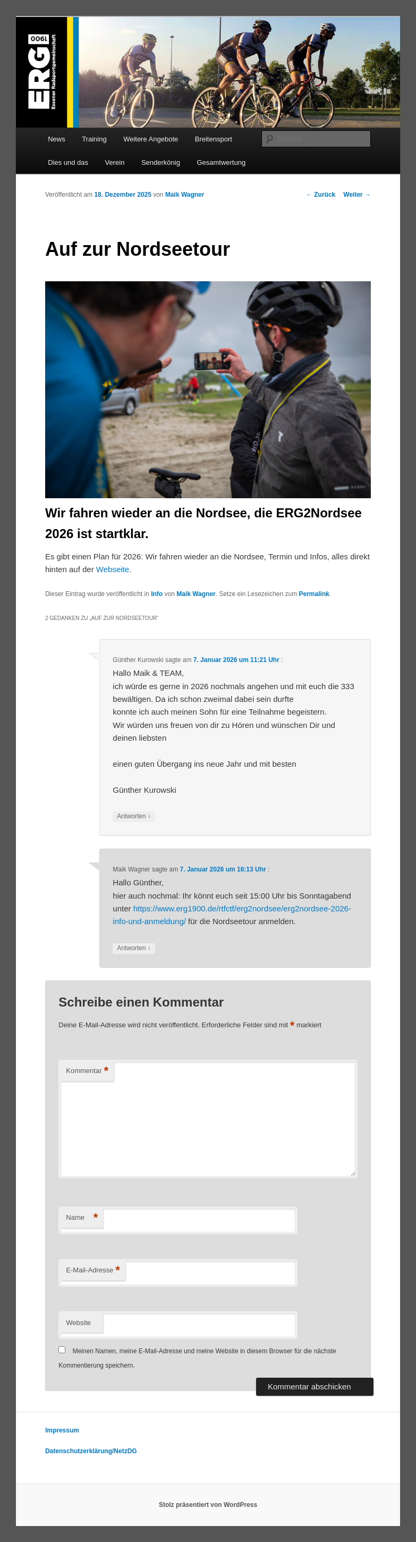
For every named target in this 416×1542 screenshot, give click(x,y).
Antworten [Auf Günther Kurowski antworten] (133, 816)
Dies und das (68, 162)
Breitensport (213, 139)
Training (94, 139)
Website (78, 1323)
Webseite (112, 569)
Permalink (314, 594)
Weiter (357, 194)
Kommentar (87, 1071)
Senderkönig (160, 162)
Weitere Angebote (150, 139)
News (56, 139)
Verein (115, 162)
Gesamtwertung (221, 162)
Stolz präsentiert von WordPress (208, 1505)
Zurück (320, 194)
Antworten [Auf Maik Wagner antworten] (133, 948)
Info (157, 594)
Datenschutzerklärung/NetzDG (91, 1451)
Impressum (62, 1430)
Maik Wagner (185, 194)
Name (82, 1218)
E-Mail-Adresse (93, 1270)
